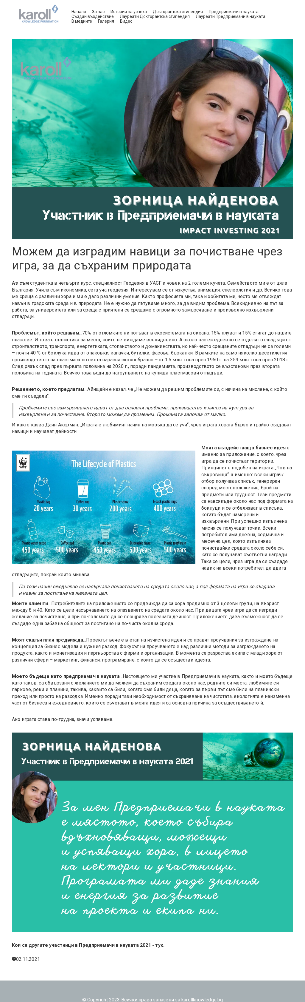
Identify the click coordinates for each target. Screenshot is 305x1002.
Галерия (106, 21)
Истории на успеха (129, 11)
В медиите (81, 21)
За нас (98, 11)
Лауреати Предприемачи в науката (230, 16)
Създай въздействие (92, 16)
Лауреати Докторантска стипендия (155, 16)
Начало (78, 11)
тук (159, 945)
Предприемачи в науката (234, 11)
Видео (126, 21)
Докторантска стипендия (178, 11)
